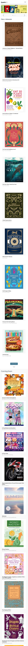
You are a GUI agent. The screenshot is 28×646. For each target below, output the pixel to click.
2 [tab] (13, 15)
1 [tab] (12, 15)
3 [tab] (14, 15)
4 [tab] (15, 15)
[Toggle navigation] (25, 2)
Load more (14, 371)
